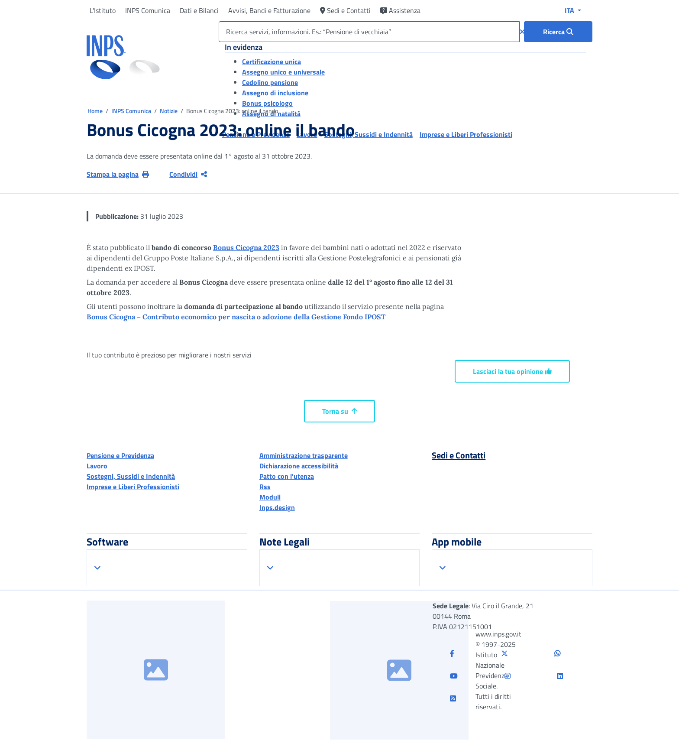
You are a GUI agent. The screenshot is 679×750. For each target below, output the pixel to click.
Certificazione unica (271, 61)
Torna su (339, 411)
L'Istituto (103, 10)
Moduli (270, 497)
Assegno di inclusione (275, 93)
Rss (265, 486)
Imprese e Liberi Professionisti (133, 486)
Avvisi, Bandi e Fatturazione (269, 10)
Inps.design (277, 507)
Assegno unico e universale (283, 72)
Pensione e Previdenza (120, 455)
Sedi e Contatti (345, 10)
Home (95, 110)
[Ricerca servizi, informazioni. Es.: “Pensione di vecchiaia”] (369, 31)
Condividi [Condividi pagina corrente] (188, 174)
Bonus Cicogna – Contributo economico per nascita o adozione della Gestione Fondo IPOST (236, 316)
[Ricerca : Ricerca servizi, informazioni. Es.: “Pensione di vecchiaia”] (558, 31)
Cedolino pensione (270, 82)
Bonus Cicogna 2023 (246, 247)
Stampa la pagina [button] (118, 174)
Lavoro (97, 466)
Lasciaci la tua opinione (512, 371)
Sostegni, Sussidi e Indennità (131, 476)
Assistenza (400, 10)
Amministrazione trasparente (303, 455)
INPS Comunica (147, 10)
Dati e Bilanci (199, 10)
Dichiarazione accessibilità (298, 466)
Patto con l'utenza (286, 476)
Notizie (168, 110)
